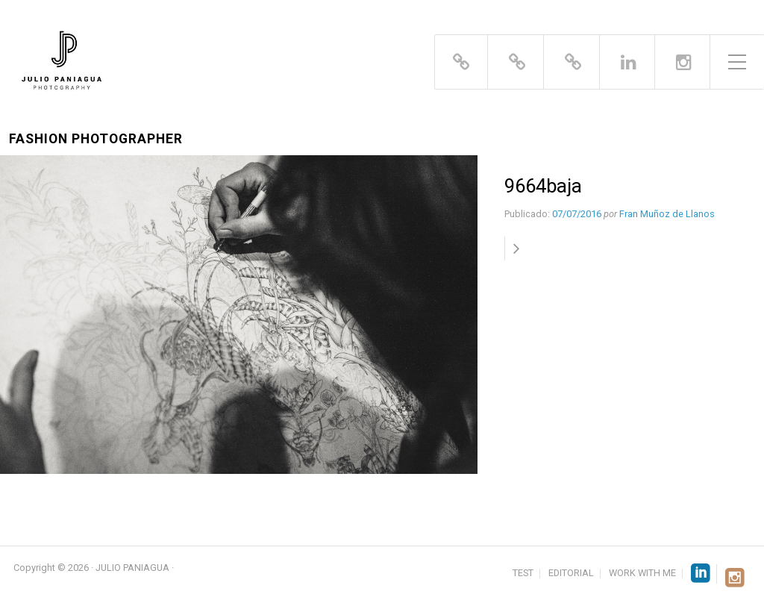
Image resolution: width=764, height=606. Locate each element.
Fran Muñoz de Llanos (667, 213)
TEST (523, 573)
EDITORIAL (571, 573)
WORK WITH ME (642, 573)
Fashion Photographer (96, 139)
